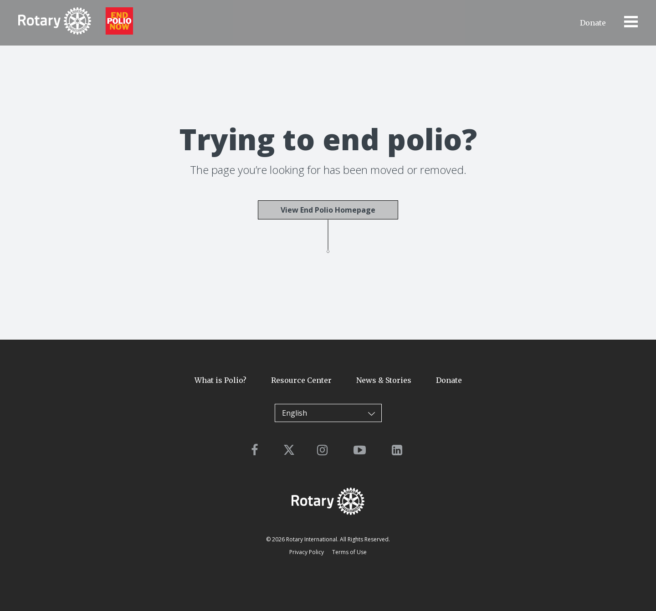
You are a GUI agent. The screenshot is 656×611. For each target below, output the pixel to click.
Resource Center (301, 380)
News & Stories (383, 380)
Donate (593, 22)
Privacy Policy (306, 552)
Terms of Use (349, 552)
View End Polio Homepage (328, 210)
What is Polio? (220, 380)
